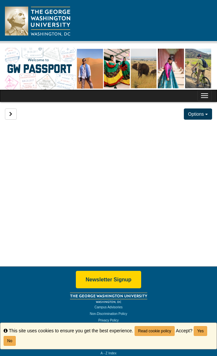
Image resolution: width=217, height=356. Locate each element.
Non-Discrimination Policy (108, 314)
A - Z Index (108, 353)
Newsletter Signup (109, 279)
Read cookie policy (154, 331)
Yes (200, 331)
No (9, 341)
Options (198, 114)
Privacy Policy (108, 320)
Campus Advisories (109, 307)
